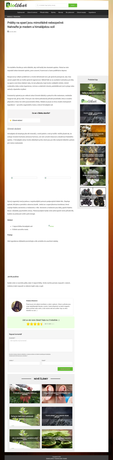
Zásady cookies (50, 458)
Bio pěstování (70, 12)
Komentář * (12, 338)
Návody (60, 12)
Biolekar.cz (9, 16)
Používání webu (58, 458)
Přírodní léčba (44, 12)
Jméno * (11, 360)
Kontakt (65, 458)
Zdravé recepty (81, 12)
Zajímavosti (21, 12)
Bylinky (53, 12)
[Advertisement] (40, 49)
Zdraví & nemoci (32, 12)
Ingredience (92, 12)
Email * (44, 360)
